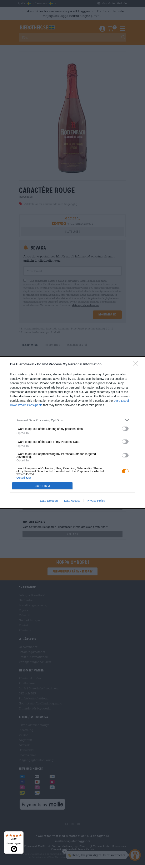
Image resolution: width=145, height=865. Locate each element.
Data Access (72, 500)
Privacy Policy (96, 500)
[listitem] (72, 420)
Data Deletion (49, 500)
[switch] (125, 429)
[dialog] (72, 432)
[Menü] (21, 833)
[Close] (137, 365)
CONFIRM (42, 486)
